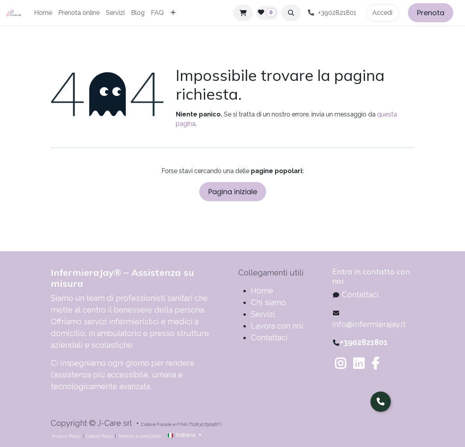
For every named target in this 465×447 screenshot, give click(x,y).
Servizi (263, 314)
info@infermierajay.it (369, 324)
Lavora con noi (277, 326)
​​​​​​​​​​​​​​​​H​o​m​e (262, 290)
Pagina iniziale (232, 192)
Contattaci (269, 337)
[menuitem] (43, 13)
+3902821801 (333, 12)
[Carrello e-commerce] (243, 13)
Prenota (430, 13)
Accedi (382, 12)
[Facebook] (375, 363)
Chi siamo (268, 302)
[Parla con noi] (380, 402)
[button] (291, 13)
